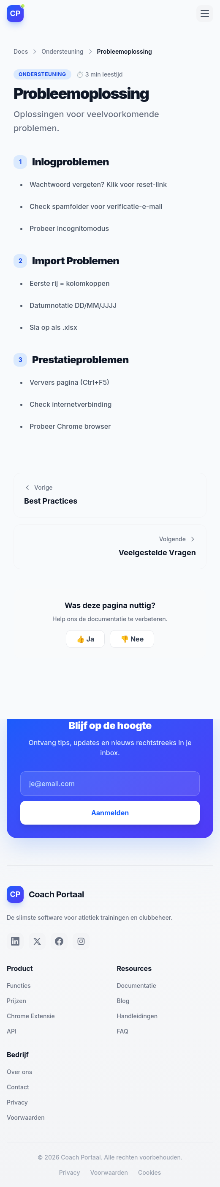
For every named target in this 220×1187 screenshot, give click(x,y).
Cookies (149, 1172)
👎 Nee (132, 639)
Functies (19, 985)
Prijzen (16, 1000)
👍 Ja (85, 639)
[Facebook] (59, 941)
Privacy (17, 1102)
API (11, 1031)
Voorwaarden (26, 1117)
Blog (123, 1000)
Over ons (19, 1071)
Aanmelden (110, 813)
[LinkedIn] (15, 941)
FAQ (122, 1031)
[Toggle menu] (204, 13)
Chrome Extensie (31, 1016)
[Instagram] (81, 941)
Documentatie (136, 985)
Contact (18, 1087)
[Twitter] (37, 941)
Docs (21, 51)
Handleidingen (137, 1016)
